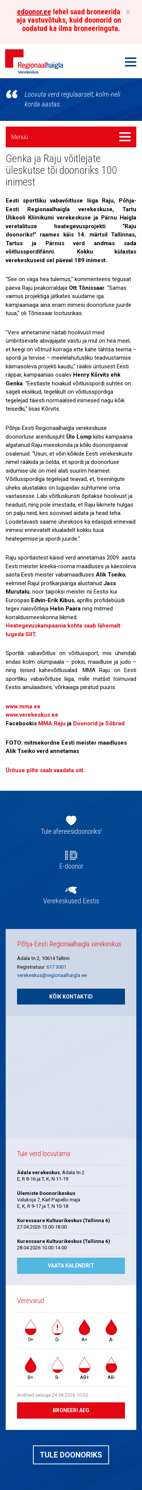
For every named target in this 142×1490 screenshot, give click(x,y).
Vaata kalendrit (71, 1266)
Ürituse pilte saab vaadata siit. (45, 770)
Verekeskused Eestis (71, 901)
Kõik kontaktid (71, 997)
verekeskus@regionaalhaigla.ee (52, 975)
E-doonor (71, 866)
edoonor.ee (34, 11)
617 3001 (56, 967)
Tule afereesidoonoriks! (71, 831)
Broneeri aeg (71, 1410)
